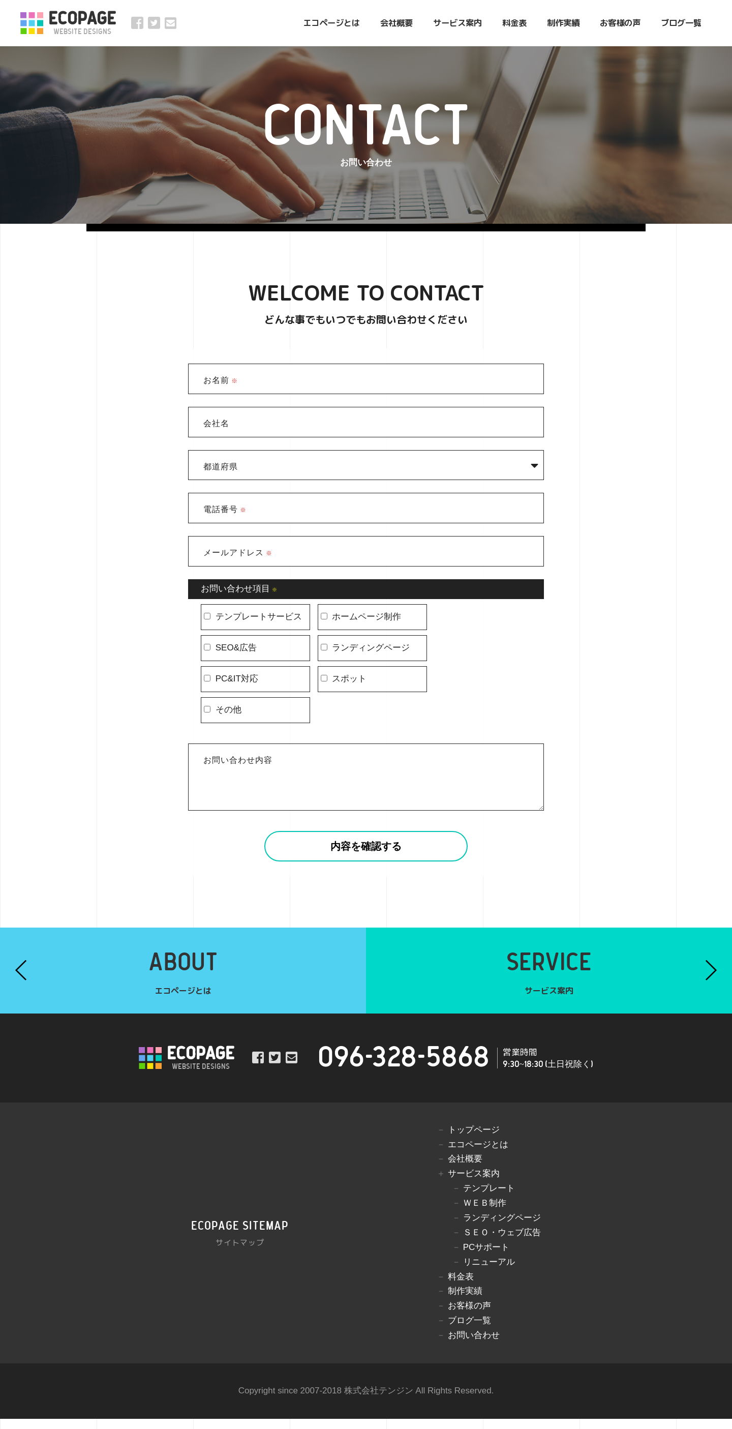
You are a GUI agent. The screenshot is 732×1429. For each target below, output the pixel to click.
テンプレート (489, 1198)
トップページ (474, 1140)
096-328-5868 (404, 1068)
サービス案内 (457, 22)
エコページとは (331, 22)
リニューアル (489, 1272)
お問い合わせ (474, 1345)
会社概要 (396, 22)
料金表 (514, 22)
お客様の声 (620, 22)
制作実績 (563, 22)
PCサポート (486, 1257)
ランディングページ (502, 1228)
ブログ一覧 (681, 22)
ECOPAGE (82, 23)
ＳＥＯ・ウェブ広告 (502, 1242)
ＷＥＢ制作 (484, 1213)
